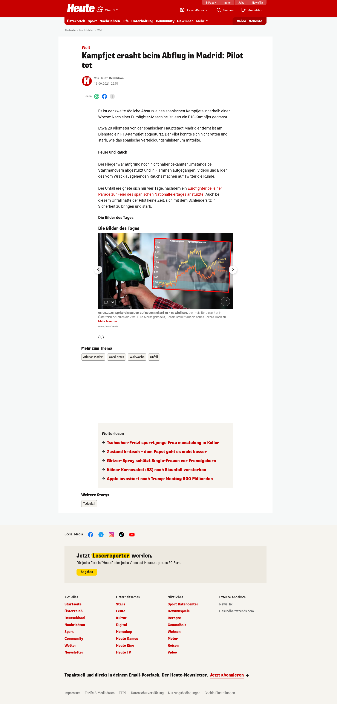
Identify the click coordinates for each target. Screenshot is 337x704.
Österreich (76, 21)
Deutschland (74, 618)
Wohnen (174, 632)
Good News (116, 357)
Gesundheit (177, 625)
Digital (121, 625)
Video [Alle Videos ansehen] (241, 21)
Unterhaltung (142, 21)
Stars (120, 604)
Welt (100, 30)
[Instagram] (111, 534)
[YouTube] (132, 534)
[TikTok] (121, 534)
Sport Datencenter (183, 604)
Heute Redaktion (112, 78)
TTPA (123, 693)
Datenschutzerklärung (147, 693)
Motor (173, 639)
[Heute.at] (81, 8)
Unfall (154, 357)
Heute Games (127, 639)
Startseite (69, 30)
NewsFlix (226, 604)
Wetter (70, 645)
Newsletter (73, 652)
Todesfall (89, 504)
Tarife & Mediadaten (100, 693)
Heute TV (123, 652)
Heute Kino (125, 645)
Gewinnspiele (179, 611)
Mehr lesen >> (107, 321)
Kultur (121, 618)
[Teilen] (112, 96)
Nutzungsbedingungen (184, 693)
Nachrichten (110, 21)
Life (126, 21)
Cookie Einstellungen (220, 693)
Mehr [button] (200, 21)
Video (172, 652)
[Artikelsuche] (225, 10)
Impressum (72, 693)
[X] (101, 534)
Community (165, 21)
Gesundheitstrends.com (236, 611)
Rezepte (174, 618)
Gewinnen (185, 21)
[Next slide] (233, 270)
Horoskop (124, 632)
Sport (92, 21)
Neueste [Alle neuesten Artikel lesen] (255, 21)
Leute (120, 611)
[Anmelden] (251, 10)
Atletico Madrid (93, 357)
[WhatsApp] (96, 96)
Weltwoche (137, 357)
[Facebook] (104, 96)
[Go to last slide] (98, 270)
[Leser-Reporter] (194, 10)
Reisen (173, 645)
